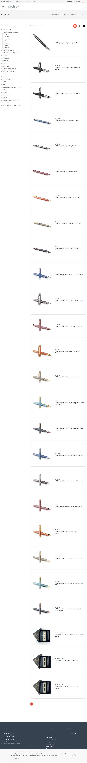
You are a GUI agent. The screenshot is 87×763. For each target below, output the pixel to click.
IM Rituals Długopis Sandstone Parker (68, 223)
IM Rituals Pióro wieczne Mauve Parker (68, 507)
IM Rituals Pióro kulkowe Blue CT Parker (69, 275)
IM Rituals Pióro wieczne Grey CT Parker (69, 481)
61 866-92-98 (26, 1)
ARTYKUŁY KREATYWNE (9, 68)
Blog (47, 748)
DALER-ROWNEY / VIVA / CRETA (11, 105)
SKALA (4, 90)
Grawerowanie (50, 744)
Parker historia (50, 746)
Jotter (6, 40)
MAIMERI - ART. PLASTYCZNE (10, 100)
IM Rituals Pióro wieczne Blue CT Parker (69, 455)
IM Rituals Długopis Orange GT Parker (68, 197)
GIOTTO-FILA (6, 95)
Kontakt (48, 735)
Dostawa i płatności (51, 740)
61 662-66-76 (17, 1)
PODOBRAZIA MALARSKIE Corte (11, 87)
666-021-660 (35, 1)
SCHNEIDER (5, 74)
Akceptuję (15, 758)
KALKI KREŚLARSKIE (8, 71)
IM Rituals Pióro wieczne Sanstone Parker (69, 558)
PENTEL (4, 84)
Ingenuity (7, 38)
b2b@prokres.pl (6, 1)
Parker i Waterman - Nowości (67, 14)
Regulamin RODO (72, 733)
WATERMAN (5, 58)
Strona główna (54, 14)
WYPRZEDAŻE (6, 29)
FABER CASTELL (7, 103)
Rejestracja (68, 1)
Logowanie (77, 1)
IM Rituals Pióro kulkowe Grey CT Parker (69, 300)
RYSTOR (4, 63)
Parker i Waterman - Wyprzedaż (10, 53)
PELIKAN (4, 92)
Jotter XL (7, 36)
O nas (47, 733)
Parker (78, 14)
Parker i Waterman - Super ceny (10, 50)
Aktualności (49, 737)
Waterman (6, 47)
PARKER (4, 55)
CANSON (5, 97)
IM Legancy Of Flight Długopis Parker (68, 43)
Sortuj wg (32, 25)
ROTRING (5, 61)
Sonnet (6, 45)
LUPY (4, 82)
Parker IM (7, 43)
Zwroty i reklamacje (51, 742)
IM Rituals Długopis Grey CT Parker (67, 146)
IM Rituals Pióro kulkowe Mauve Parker (68, 326)
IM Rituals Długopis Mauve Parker (66, 171)
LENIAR (4, 76)
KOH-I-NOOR (6, 66)
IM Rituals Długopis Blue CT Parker (67, 120)
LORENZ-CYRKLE (7, 79)
